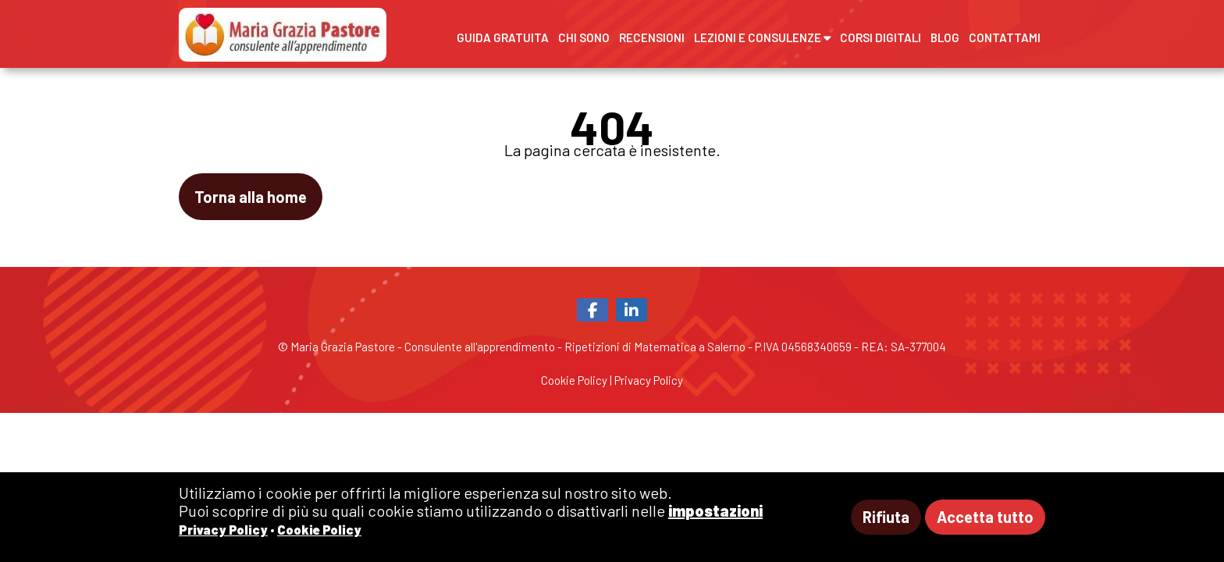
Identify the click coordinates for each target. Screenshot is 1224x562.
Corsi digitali (880, 37)
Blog (944, 37)
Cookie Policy (574, 380)
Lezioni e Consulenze (762, 37)
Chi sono (584, 37)
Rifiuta (886, 516)
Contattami (1005, 37)
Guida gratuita (503, 37)
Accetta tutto (985, 516)
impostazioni (715, 510)
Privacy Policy (648, 380)
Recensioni (652, 37)
